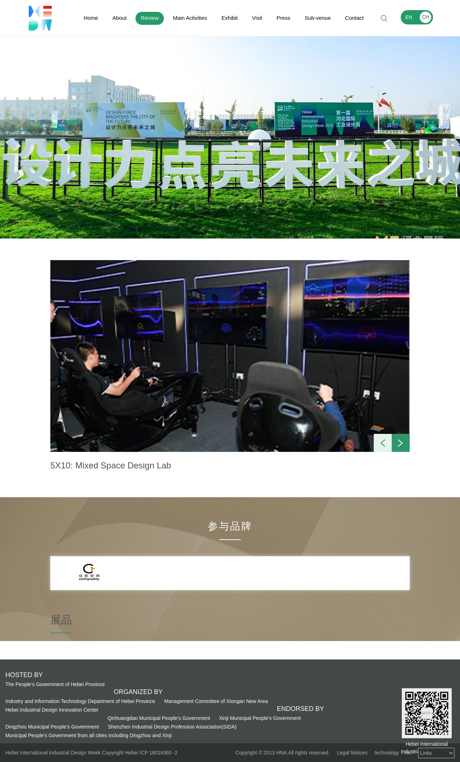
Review (149, 18)
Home (91, 18)
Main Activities (190, 18)
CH (425, 17)
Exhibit (229, 18)
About (119, 18)
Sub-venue (318, 18)
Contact (354, 18)
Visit (257, 18)
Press (283, 18)
